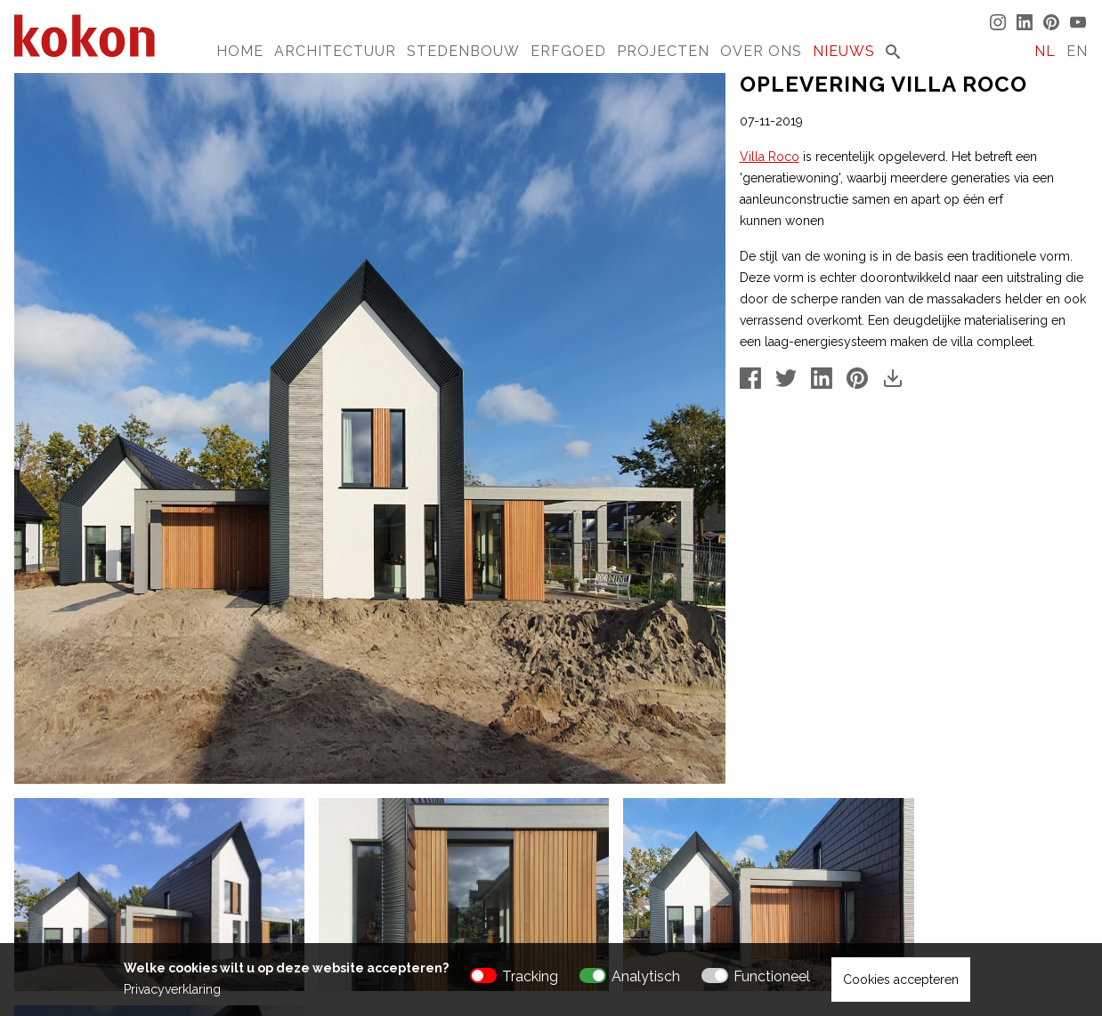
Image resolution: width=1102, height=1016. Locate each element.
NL (1045, 51)
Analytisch (646, 976)
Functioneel (771, 976)
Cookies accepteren (901, 979)
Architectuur (335, 51)
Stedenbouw (463, 51)
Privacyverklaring (172, 989)
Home (239, 51)
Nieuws (844, 51)
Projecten (663, 51)
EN (1077, 51)
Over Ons (761, 51)
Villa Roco (769, 156)
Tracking (530, 976)
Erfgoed (568, 51)
